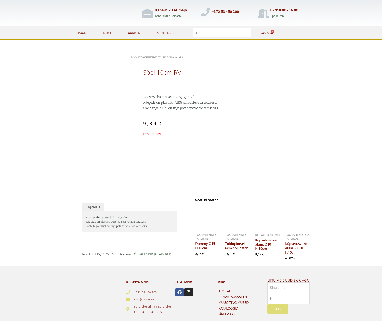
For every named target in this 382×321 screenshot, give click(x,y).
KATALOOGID (228, 308)
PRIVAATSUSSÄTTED (233, 297)
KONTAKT (225, 291)
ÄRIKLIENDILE (166, 33)
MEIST (107, 33)
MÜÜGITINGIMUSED (233, 302)
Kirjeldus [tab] (93, 207)
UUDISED (134, 33)
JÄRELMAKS (226, 314)
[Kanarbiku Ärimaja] (147, 13)
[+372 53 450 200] (205, 12)
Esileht (134, 57)
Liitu (277, 308)
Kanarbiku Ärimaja (171, 10)
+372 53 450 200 (225, 11)
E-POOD (80, 33)
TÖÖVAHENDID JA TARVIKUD (153, 57)
